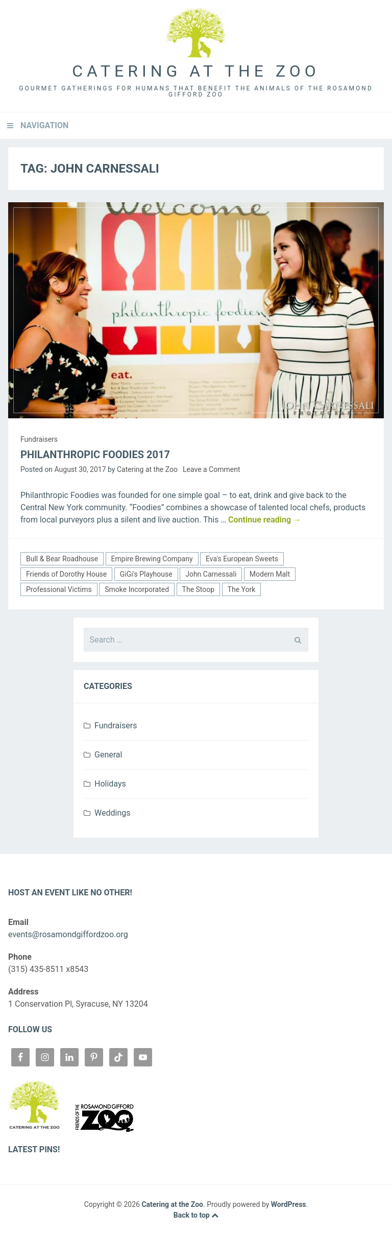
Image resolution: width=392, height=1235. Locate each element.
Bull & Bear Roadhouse (62, 559)
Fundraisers (39, 439)
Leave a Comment (211, 469)
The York (242, 589)
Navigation (44, 125)
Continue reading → (264, 520)
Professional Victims (59, 589)
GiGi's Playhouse (146, 574)
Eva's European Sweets (242, 559)
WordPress (288, 1204)
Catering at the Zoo (196, 71)
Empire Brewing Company (152, 559)
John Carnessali (210, 574)
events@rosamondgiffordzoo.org (68, 934)
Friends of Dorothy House (66, 574)
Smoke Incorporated (137, 589)
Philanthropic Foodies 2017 (95, 454)
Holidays (110, 784)
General (108, 754)
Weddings (112, 813)
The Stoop (198, 589)
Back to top (196, 1215)
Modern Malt (270, 574)
